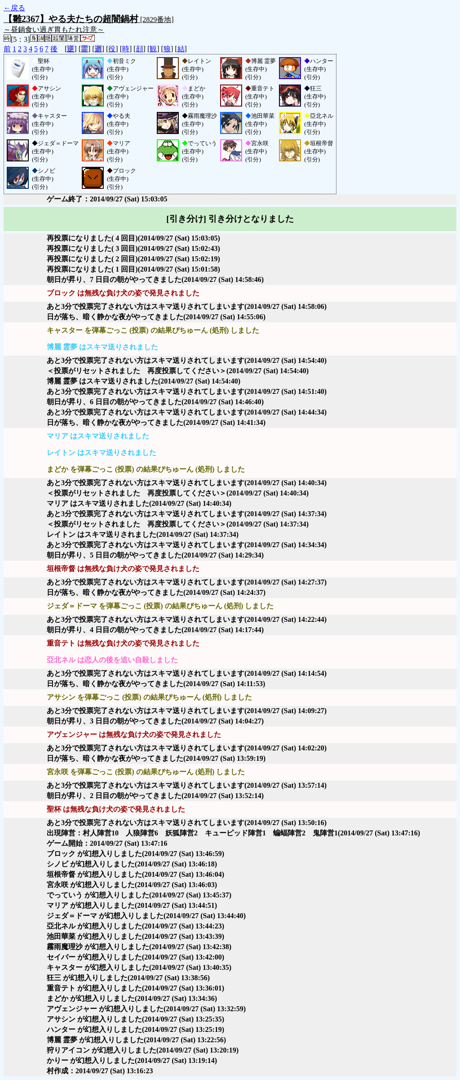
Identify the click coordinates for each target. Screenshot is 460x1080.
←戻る (14, 8)
